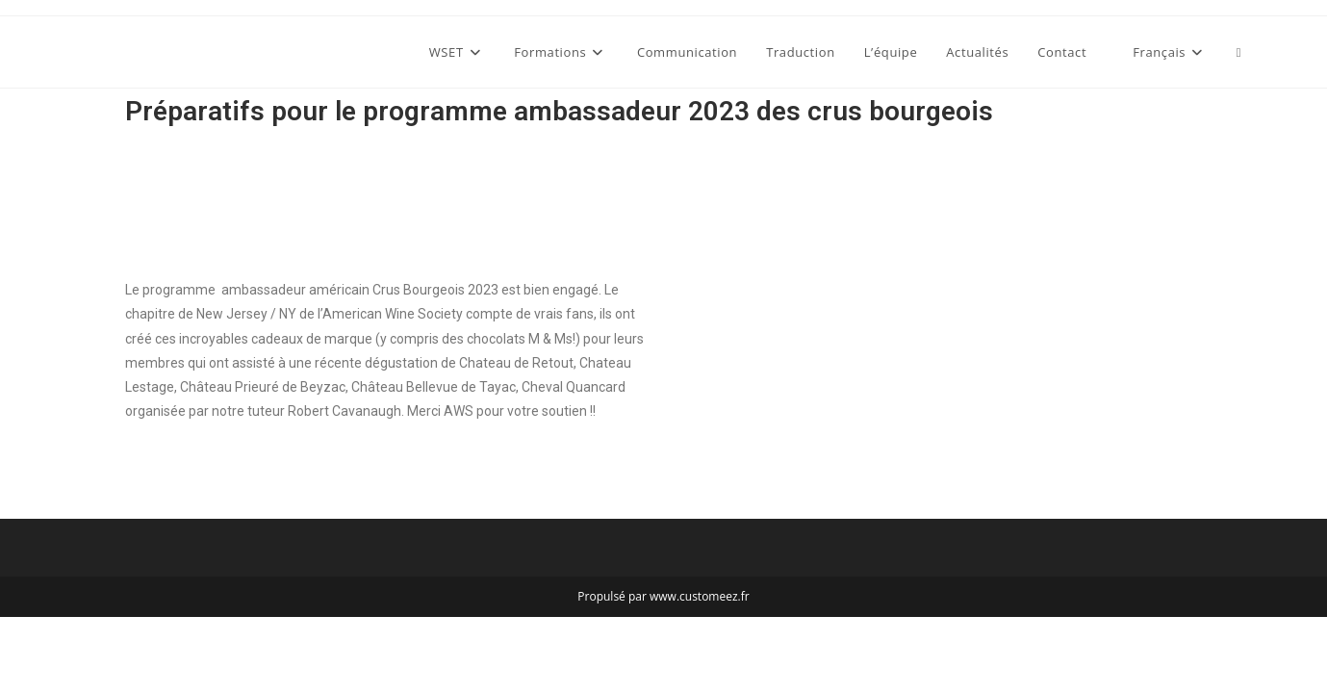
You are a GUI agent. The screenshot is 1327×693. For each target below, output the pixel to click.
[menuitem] (1161, 52)
